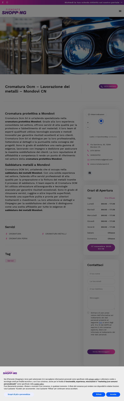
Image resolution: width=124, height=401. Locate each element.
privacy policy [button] (94, 379)
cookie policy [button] (39, 384)
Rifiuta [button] (98, 394)
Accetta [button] (113, 394)
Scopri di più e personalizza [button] (19, 394)
